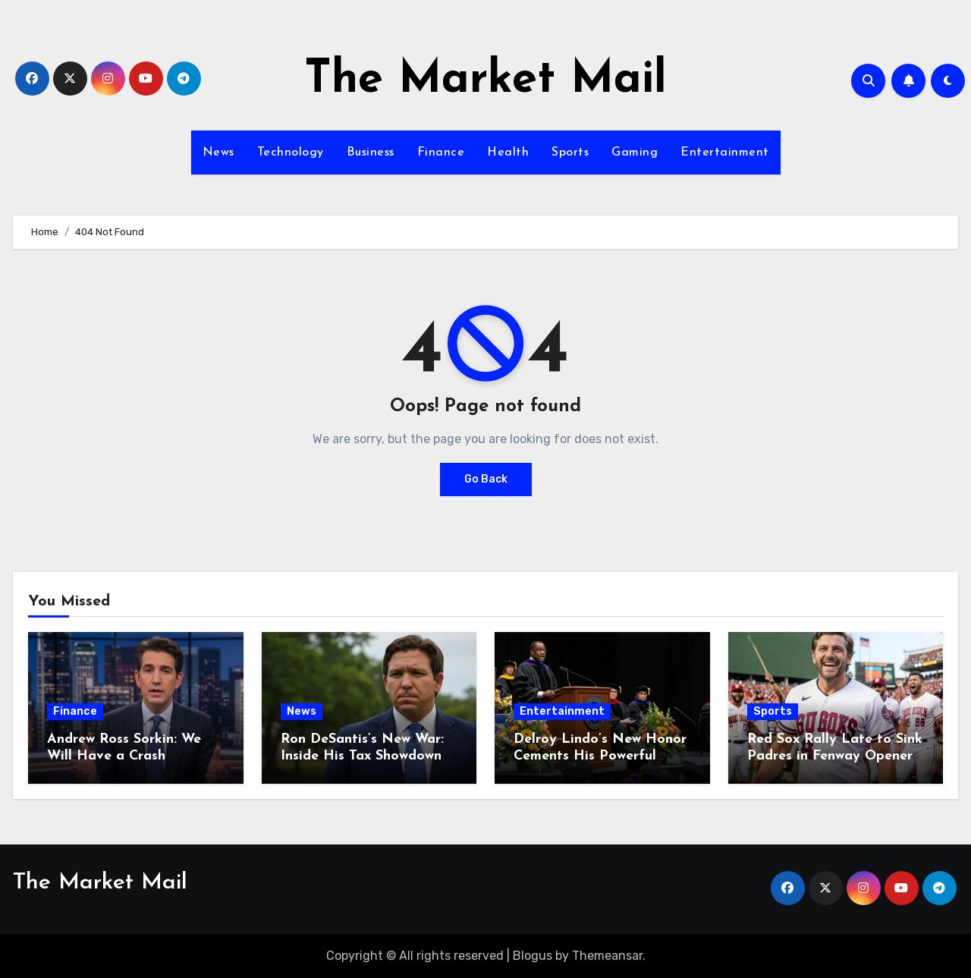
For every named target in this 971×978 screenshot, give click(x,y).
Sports (570, 152)
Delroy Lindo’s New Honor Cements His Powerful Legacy (600, 755)
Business (370, 152)
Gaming (634, 152)
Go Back (485, 479)
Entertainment (724, 152)
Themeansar (607, 955)
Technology (290, 152)
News (218, 152)
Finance (441, 152)
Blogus (532, 955)
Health (508, 152)
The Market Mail (485, 80)
